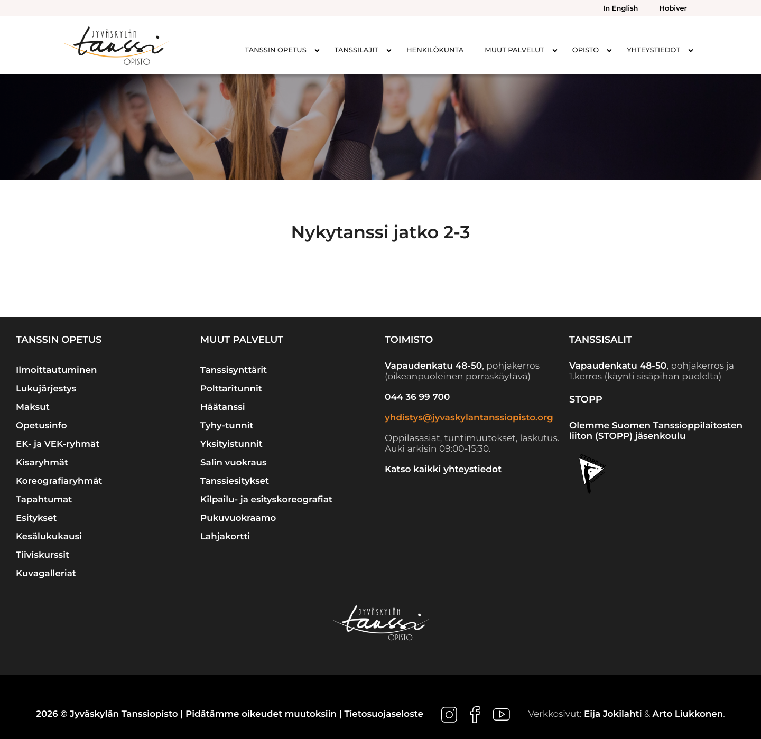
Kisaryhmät (42, 462)
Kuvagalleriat (46, 573)
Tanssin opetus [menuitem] (276, 50)
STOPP (585, 399)
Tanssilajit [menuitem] (356, 50)
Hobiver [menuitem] (673, 8)
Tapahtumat (44, 499)
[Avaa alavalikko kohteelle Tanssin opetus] (317, 50)
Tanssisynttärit (233, 370)
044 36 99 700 (417, 397)
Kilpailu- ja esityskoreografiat (266, 499)
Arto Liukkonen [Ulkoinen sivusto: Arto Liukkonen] (688, 714)
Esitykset (36, 518)
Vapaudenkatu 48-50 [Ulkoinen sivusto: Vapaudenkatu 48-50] (433, 366)
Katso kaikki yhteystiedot (443, 469)
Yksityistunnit (231, 444)
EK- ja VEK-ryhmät (57, 444)
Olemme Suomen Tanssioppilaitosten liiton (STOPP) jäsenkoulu (656, 431)
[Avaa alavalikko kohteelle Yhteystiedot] (690, 50)
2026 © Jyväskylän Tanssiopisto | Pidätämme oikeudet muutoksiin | (190, 714)
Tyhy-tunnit (227, 425)
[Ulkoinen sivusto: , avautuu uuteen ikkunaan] (450, 714)
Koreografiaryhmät (59, 481)
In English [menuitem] (620, 8)
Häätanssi (222, 407)
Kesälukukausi (49, 536)
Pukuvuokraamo (238, 518)
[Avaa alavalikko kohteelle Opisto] (609, 50)
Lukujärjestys (46, 388)
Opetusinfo (41, 425)
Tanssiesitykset (234, 481)
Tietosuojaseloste (383, 714)
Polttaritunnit (231, 388)
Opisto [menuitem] (585, 50)
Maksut (33, 407)
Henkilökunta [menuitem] (434, 50)
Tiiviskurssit (42, 555)
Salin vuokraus (233, 462)
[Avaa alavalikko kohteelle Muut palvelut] (555, 50)
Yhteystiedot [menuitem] (653, 50)
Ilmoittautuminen (56, 370)
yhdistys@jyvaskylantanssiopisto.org (469, 418)
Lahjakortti (225, 536)
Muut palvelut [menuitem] (514, 50)
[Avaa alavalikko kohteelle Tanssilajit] (389, 50)
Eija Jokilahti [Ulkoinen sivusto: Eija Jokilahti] (613, 714)
